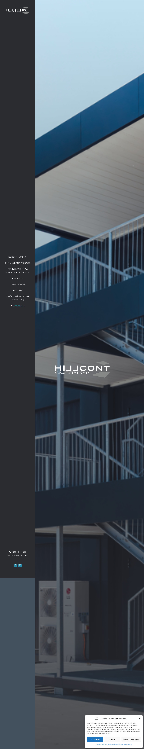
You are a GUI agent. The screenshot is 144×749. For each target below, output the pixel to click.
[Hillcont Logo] (17, 8)
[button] (139, 718)
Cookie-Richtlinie (101, 744)
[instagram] (20, 736)
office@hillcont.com (19, 727)
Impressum (128, 744)
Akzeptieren (95, 739)
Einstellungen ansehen (131, 739)
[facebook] (15, 736)
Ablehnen (112, 739)
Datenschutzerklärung (115, 744)
